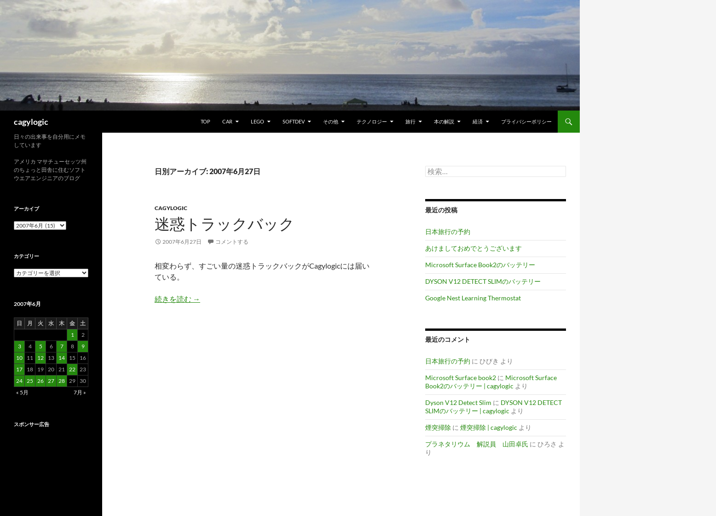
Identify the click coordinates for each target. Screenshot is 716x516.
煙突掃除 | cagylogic (488, 427)
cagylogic (31, 122)
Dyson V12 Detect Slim (458, 402)
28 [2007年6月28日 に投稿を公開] (61, 380)
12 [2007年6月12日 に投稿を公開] (40, 357)
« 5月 (22, 392)
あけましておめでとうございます (473, 248)
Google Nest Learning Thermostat (473, 298)
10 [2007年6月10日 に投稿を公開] (19, 357)
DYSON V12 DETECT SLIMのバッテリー (483, 281)
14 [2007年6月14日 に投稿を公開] (61, 357)
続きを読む (177, 298)
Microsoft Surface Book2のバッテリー (480, 265)
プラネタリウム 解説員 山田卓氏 (476, 444)
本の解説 (444, 121)
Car (227, 121)
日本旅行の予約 (447, 231)
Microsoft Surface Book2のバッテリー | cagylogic (491, 382)
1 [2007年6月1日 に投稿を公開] (72, 334)
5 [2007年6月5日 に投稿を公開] (40, 346)
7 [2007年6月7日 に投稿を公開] (62, 346)
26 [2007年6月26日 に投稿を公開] (40, 380)
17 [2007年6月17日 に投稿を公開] (19, 369)
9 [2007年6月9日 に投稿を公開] (83, 346)
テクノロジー (372, 121)
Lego (257, 121)
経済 (478, 121)
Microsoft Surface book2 (460, 377)
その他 (330, 121)
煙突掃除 (438, 427)
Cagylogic (171, 208)
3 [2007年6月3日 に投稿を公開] (19, 346)
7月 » (80, 392)
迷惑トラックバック (224, 223)
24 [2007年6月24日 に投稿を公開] (19, 380)
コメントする (231, 241)
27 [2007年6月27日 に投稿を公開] (51, 380)
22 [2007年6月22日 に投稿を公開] (72, 369)
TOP (205, 121)
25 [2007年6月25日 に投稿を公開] (30, 380)
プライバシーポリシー (526, 121)
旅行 (410, 121)
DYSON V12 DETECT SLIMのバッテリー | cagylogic (493, 407)
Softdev (294, 121)
